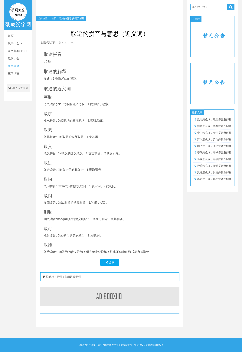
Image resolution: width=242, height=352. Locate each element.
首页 (11, 35)
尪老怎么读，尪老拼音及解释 (214, 119)
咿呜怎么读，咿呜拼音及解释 (214, 165)
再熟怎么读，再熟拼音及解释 (214, 178)
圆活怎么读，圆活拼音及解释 (214, 145)
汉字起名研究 (18, 50)
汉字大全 (15, 43)
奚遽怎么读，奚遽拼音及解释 (214, 172)
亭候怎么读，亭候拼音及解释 (214, 152)
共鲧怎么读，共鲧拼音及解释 (214, 126)
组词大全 (13, 58)
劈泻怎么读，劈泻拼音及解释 (214, 139)
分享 (109, 262)
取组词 (69, 276)
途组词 (77, 276)
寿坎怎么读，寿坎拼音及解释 (214, 159)
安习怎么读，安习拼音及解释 (214, 132)
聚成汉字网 (49, 42)
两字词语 (13, 66)
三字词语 (13, 73)
